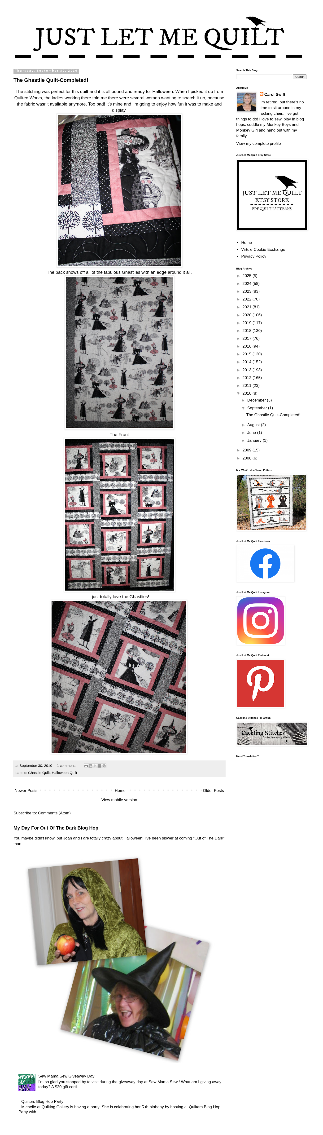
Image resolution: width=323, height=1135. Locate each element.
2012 (247, 377)
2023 (247, 291)
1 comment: (67, 766)
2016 (247, 346)
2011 (247, 385)
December (257, 400)
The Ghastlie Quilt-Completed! (50, 80)
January (255, 440)
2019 (247, 323)
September (257, 408)
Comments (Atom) (54, 813)
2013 (247, 370)
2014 (247, 362)
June (252, 432)
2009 (247, 450)
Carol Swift (274, 94)
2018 (247, 330)
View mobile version (119, 800)
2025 (247, 276)
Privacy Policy (253, 256)
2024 (247, 283)
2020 (247, 315)
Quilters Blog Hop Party (42, 1101)
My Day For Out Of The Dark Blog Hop (55, 827)
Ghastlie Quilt (39, 773)
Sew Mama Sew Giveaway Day (66, 1076)
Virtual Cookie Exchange (263, 249)
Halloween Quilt (64, 773)
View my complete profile (258, 143)
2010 (247, 393)
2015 (247, 354)
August (254, 425)
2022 (247, 299)
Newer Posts (26, 790)
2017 (247, 338)
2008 (247, 458)
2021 (247, 307)
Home (120, 790)
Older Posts (213, 790)
